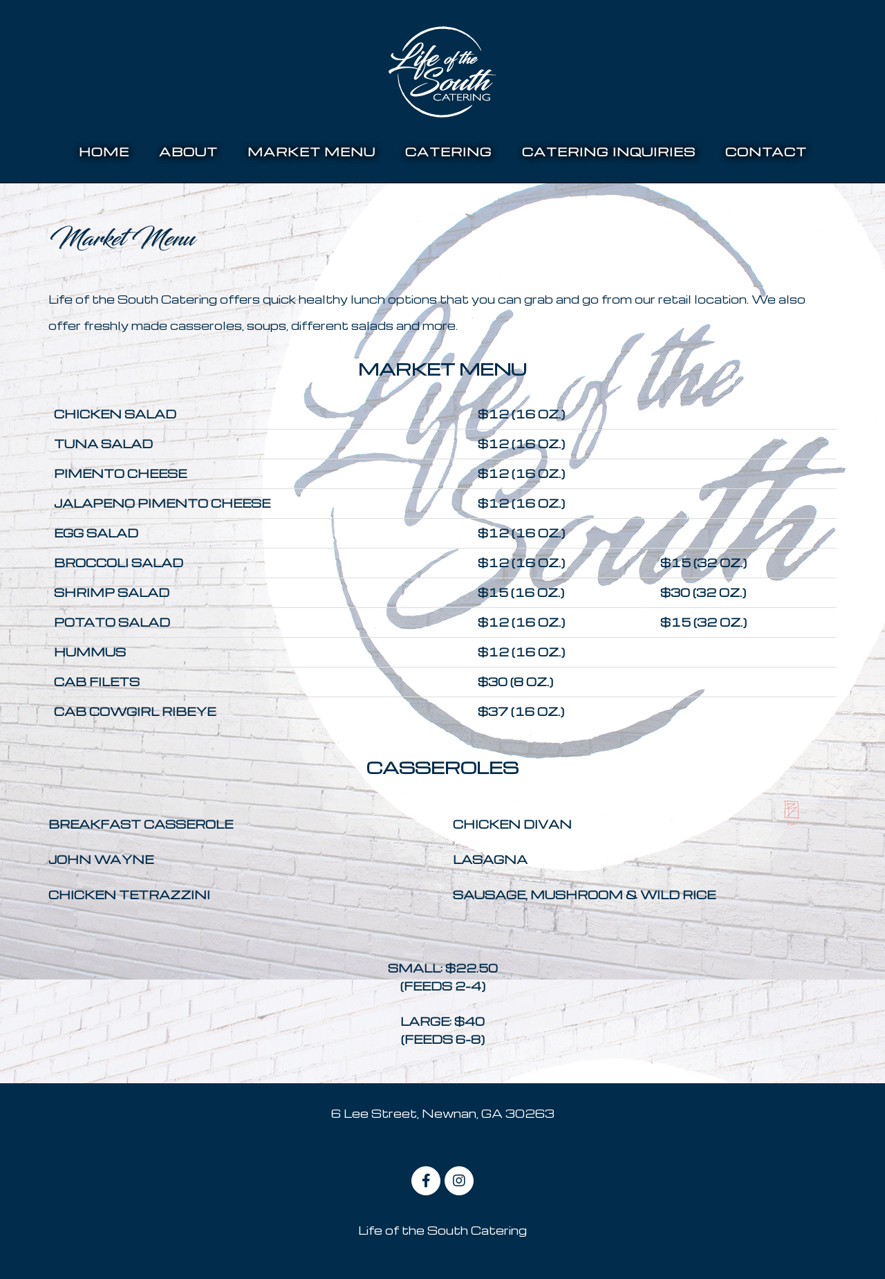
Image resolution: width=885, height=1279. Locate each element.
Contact (766, 151)
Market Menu (311, 151)
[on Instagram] (459, 1180)
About (188, 151)
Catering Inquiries (609, 151)
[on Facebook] (425, 1180)
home (104, 151)
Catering (448, 151)
